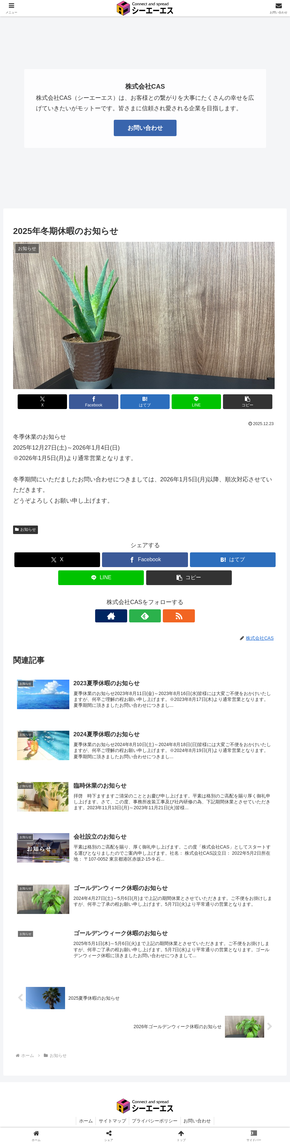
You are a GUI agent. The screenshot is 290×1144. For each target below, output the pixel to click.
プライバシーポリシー (155, 1123)
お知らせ (25, 529)
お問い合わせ (145, 128)
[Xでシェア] (56, 401)
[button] (234, 401)
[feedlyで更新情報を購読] (145, 615)
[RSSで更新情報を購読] (160, 615)
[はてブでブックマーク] (145, 401)
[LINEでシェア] (189, 401)
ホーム (84, 1123)
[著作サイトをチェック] (130, 615)
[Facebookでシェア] (100, 401)
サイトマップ (112, 1123)
